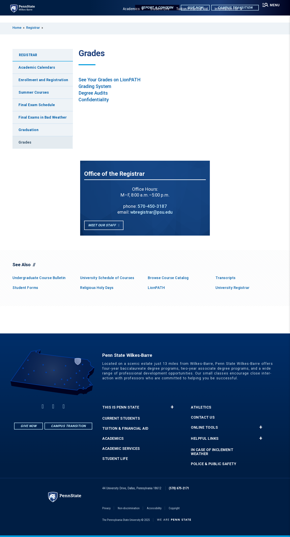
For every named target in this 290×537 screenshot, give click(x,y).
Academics (129, 16)
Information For (224, 16)
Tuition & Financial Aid (125, 428)
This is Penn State (120, 407)
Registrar (33, 28)
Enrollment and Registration (43, 80)
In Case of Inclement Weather (212, 452)
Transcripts (225, 278)
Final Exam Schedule (37, 105)
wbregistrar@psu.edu (151, 212)
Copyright (174, 508)
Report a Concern (154, 8)
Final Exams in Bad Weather (43, 117)
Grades (25, 142)
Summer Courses (34, 92)
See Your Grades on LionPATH (110, 80)
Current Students (121, 418)
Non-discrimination (129, 508)
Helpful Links (205, 439)
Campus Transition (231, 8)
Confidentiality (94, 99)
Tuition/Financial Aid (190, 16)
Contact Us (203, 417)
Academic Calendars (37, 67)
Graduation (28, 130)
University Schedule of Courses (107, 278)
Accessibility (154, 508)
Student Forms (25, 288)
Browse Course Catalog (168, 278)
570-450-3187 (152, 206)
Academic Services (121, 449)
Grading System (95, 86)
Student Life (157, 16)
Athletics (201, 407)
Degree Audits (93, 93)
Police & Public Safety (213, 464)
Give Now (192, 8)
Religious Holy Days (97, 288)
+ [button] (172, 407)
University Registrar (232, 288)
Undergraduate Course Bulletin (39, 278)
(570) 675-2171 (179, 488)
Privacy (106, 508)
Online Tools (204, 427)
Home (16, 28)
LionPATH (156, 288)
